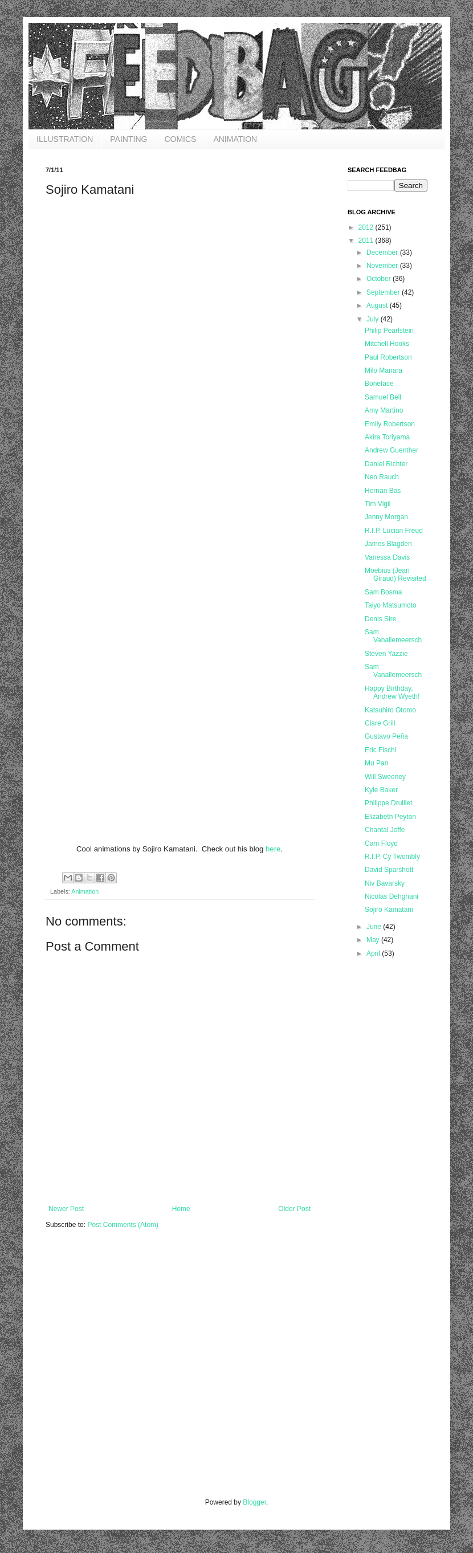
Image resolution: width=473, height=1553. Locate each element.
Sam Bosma (383, 592)
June (374, 927)
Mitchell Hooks (387, 344)
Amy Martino (384, 410)
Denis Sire (380, 619)
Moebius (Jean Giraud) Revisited (395, 574)
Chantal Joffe (385, 830)
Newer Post (66, 1209)
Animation (85, 891)
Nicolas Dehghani (391, 896)
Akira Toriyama (387, 437)
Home (181, 1209)
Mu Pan (376, 763)
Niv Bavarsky (385, 883)
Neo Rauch (382, 477)
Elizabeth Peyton (390, 817)
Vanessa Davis (387, 557)
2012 (367, 227)
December (383, 252)
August (378, 305)
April (374, 953)
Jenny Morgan (386, 517)
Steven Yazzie (386, 654)
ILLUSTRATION (64, 139)
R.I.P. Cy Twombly (392, 857)
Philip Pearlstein (389, 331)
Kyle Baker (381, 790)
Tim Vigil (377, 504)
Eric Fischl (380, 750)
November (383, 266)
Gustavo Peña (386, 736)
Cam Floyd (381, 843)
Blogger (254, 1502)
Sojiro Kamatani (389, 910)
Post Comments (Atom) (122, 1225)
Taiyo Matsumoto (391, 605)
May (373, 940)
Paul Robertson (388, 357)
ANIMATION (235, 139)
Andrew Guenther (391, 450)
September (384, 292)
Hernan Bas (383, 491)
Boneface (379, 384)
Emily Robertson (390, 424)
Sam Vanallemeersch (393, 636)
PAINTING (128, 139)
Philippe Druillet (388, 803)
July (373, 319)
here (273, 849)
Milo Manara (383, 370)
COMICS (180, 139)
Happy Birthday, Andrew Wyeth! (392, 692)
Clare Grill (380, 723)
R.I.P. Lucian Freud (394, 531)
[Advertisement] (107, 1371)
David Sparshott (389, 870)
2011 (367, 240)
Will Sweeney (385, 777)
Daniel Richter (386, 464)
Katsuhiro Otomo (390, 710)
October (379, 279)
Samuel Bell (383, 397)
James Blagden (388, 544)
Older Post (294, 1209)
